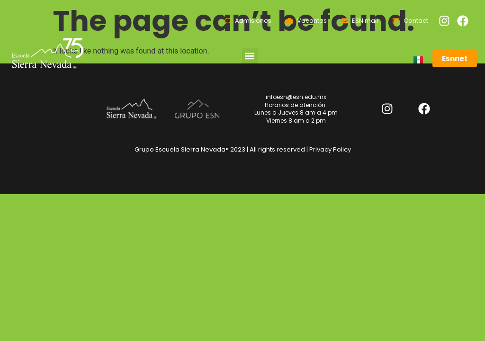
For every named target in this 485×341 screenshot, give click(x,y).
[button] (250, 56)
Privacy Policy (330, 149)
